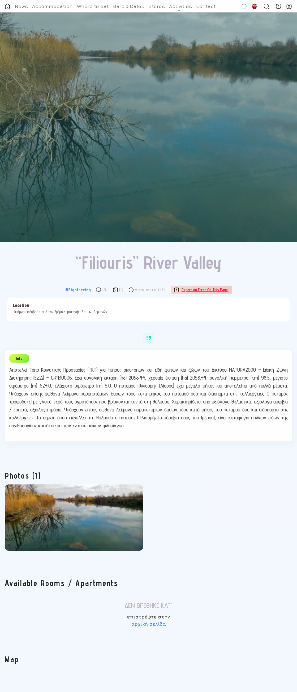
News (21, 6)
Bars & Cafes (128, 6)
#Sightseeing (78, 289)
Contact (206, 6)
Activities (180, 6)
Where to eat (93, 6)
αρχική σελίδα (148, 624)
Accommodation (52, 6)
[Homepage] (7, 6)
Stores (156, 6)
